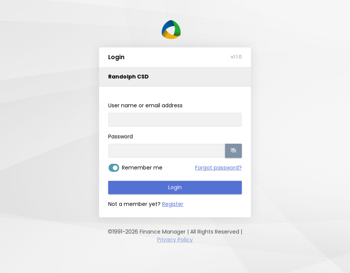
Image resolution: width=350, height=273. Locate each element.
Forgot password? (218, 167)
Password (120, 136)
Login (175, 187)
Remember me (142, 167)
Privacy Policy (175, 239)
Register (172, 204)
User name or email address (145, 105)
